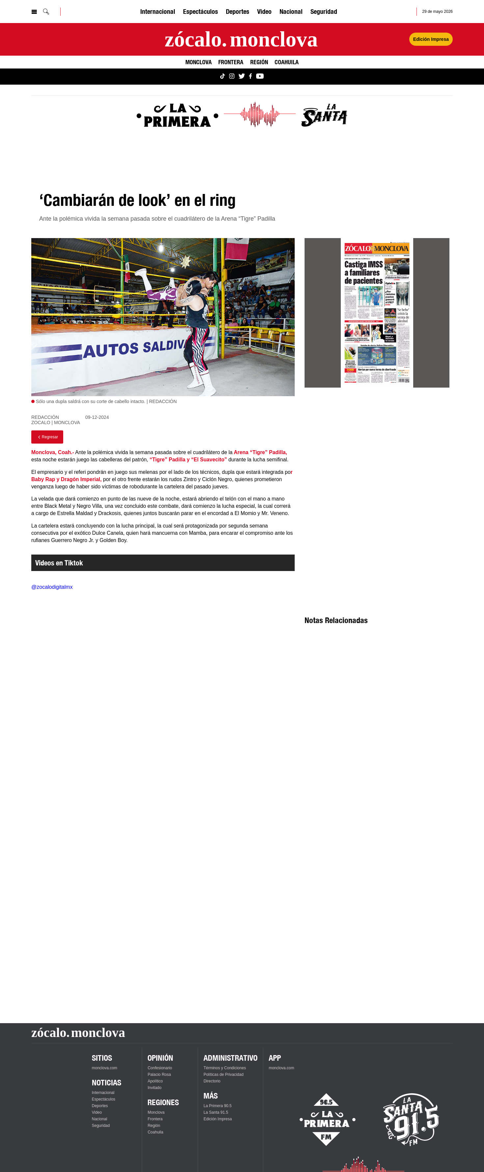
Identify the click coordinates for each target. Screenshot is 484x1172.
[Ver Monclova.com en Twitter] (241, 76)
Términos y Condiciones (224, 1068)
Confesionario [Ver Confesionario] (160, 1068)
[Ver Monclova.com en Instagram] (232, 76)
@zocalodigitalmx (52, 587)
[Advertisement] (377, 452)
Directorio (211, 1081)
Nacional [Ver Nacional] (291, 11)
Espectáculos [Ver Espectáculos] (200, 11)
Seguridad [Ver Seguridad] (323, 11)
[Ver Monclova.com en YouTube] (260, 76)
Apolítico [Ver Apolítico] (155, 1081)
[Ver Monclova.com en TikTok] (222, 76)
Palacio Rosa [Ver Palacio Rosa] (159, 1074)
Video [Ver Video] (264, 11)
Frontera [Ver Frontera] (230, 62)
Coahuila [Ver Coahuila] (287, 62)
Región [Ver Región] (259, 62)
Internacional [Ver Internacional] (157, 11)
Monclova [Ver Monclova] (198, 62)
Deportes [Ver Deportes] (237, 11)
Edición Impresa (217, 1119)
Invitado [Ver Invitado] (154, 1087)
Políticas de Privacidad (223, 1074)
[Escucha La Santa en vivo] (411, 1119)
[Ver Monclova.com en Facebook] (250, 76)
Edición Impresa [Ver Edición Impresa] (431, 39)
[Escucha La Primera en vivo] (322, 1119)
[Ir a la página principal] (241, 39)
